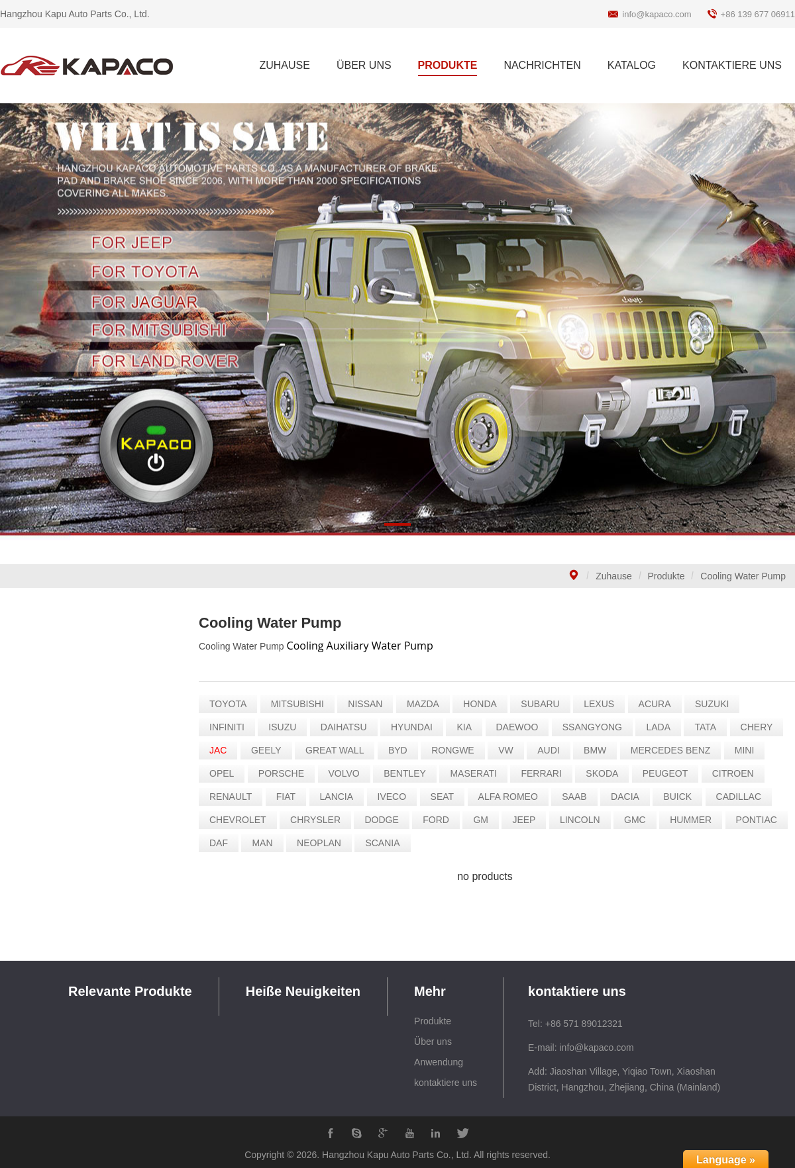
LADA (661, 727)
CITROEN (736, 773)
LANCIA (339, 796)
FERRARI (543, 773)
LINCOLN (582, 819)
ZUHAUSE (284, 65)
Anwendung (438, 1062)
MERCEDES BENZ (673, 750)
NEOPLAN (321, 843)
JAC (220, 750)
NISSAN (367, 704)
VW (508, 750)
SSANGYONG (595, 727)
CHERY (759, 727)
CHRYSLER (318, 819)
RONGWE (455, 750)
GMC (638, 819)
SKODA (604, 773)
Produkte (666, 576)
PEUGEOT (667, 773)
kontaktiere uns (445, 1082)
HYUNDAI (414, 727)
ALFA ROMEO (511, 796)
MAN (264, 843)
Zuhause (613, 576)
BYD (400, 750)
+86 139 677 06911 (758, 14)
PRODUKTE (448, 65)
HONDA (483, 704)
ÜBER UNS (364, 65)
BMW (597, 750)
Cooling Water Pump (743, 576)
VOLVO (346, 773)
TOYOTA (230, 704)
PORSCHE (284, 773)
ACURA (657, 704)
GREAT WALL (337, 750)
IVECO (394, 796)
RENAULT (233, 796)
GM (483, 819)
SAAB (576, 796)
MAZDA (425, 704)
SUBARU (542, 704)
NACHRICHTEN (542, 65)
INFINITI (229, 727)
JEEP (526, 819)
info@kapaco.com (656, 14)
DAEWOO (519, 727)
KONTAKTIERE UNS (732, 65)
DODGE (384, 819)
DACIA (627, 796)
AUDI (551, 750)
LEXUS (601, 704)
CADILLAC (741, 796)
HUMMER (693, 819)
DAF (221, 843)
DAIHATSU (346, 727)
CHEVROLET (240, 819)
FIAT (288, 796)
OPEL (224, 773)
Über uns (433, 1041)
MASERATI (476, 773)
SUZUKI (714, 704)
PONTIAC (759, 819)
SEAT (445, 796)
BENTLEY (407, 773)
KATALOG (632, 65)
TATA (708, 727)
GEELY (269, 750)
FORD (438, 819)
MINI (747, 750)
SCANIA (385, 843)
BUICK (680, 796)
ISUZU (285, 727)
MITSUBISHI (300, 704)
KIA (466, 727)
